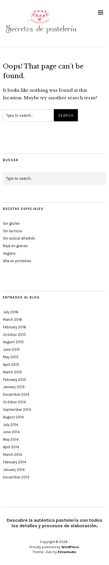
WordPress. (70, 547)
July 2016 (10, 312)
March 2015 (12, 372)
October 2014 (14, 402)
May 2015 (11, 357)
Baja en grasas (15, 246)
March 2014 (12, 454)
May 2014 (11, 439)
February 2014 (14, 462)
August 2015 (13, 342)
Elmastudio (67, 552)
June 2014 (11, 432)
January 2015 (14, 387)
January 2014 (14, 469)
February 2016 (14, 327)
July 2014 (10, 424)
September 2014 (17, 409)
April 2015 (11, 364)
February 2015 (14, 379)
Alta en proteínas (17, 261)
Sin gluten (11, 223)
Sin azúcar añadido (19, 238)
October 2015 (14, 334)
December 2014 (16, 394)
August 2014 (13, 417)
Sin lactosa (12, 231)
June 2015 (11, 349)
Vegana (9, 253)
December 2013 (16, 477)
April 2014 (11, 447)
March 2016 (12, 319)
